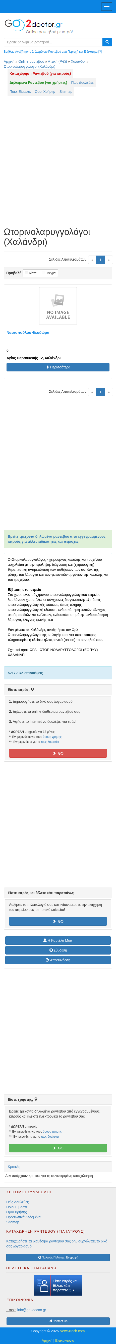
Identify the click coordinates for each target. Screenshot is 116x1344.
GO (58, 753)
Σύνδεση (58, 950)
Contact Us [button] (58, 1321)
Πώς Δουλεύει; (82, 83)
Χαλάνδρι (78, 61)
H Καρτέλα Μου (58, 940)
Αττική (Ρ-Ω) (57, 61)
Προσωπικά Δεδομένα (23, 1217)
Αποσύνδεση (58, 960)
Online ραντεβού (31, 61)
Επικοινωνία (64, 1340)
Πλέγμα (48, 273)
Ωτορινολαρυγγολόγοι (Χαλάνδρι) (29, 66)
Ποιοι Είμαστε (20, 92)
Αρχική (9, 61)
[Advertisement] (58, 164)
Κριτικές (14, 1167)
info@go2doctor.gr (31, 1310)
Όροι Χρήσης (45, 92)
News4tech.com (72, 1331)
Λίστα (30, 273)
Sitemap (66, 92)
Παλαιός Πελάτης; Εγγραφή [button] (58, 1257)
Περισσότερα (58, 367)
